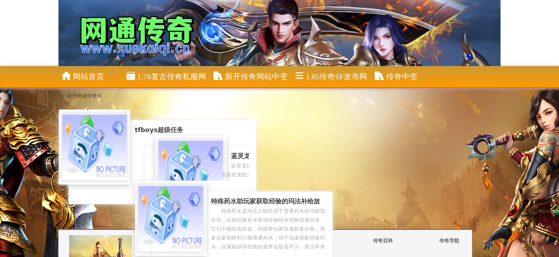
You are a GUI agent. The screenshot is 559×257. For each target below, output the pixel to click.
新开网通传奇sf (84, 96)
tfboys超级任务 (159, 129)
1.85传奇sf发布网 (331, 76)
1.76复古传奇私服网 (166, 76)
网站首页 (83, 76)
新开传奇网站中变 (251, 76)
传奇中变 (396, 76)
